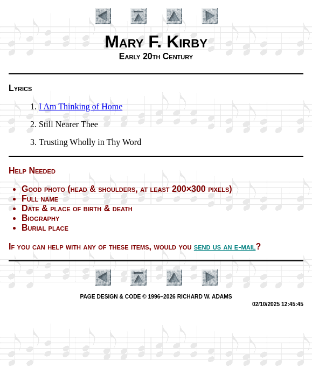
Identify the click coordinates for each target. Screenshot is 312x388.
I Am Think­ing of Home (80, 106)
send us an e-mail (225, 246)
